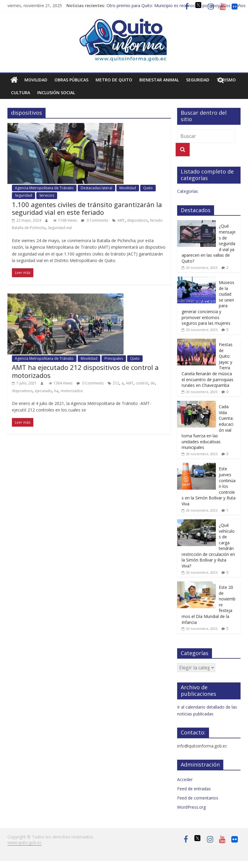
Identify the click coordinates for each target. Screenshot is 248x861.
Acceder (185, 779)
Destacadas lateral (96, 187)
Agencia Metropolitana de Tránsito (44, 187)
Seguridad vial (60, 227)
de (152, 383)
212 (116, 383)
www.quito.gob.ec (24, 842)
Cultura (20, 92)
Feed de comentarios (197, 798)
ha (56, 390)
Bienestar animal (159, 80)
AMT (121, 220)
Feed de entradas (194, 788)
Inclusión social (56, 92)
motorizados (72, 390)
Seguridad (197, 80)
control (142, 383)
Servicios (46, 195)
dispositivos (137, 220)
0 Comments (94, 220)
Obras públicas (71, 80)
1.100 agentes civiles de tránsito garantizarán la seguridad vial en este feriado (87, 208)
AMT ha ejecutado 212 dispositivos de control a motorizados (85, 371)
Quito (148, 187)
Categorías (187, 191)
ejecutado (43, 390)
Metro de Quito (114, 80)
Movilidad (35, 80)
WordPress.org (191, 807)
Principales (113, 358)
